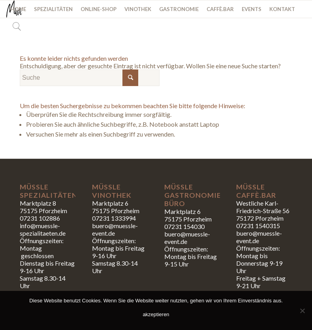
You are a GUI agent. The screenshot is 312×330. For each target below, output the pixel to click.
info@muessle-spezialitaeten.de (43, 229)
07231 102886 (40, 218)
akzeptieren (156, 314)
